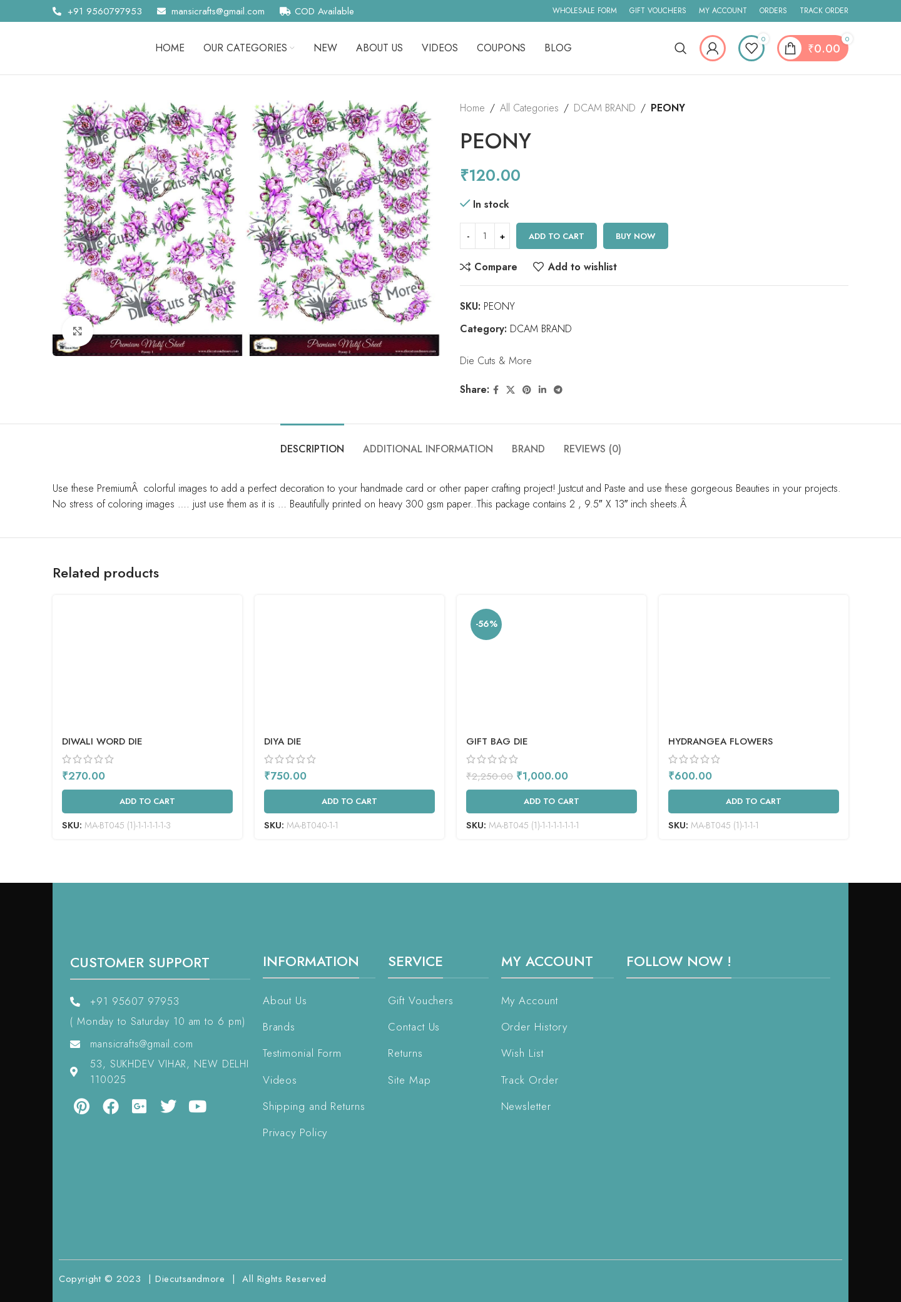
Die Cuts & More (496, 360)
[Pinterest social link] (527, 390)
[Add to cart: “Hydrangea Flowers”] (753, 801)
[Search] (680, 48)
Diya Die (283, 741)
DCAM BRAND (605, 108)
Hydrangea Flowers (720, 741)
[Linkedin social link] (542, 390)
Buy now (636, 236)
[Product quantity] (485, 236)
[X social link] (510, 390)
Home (472, 108)
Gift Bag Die (497, 741)
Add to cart (556, 236)
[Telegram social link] (558, 390)
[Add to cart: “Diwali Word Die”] (147, 801)
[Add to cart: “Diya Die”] (349, 801)
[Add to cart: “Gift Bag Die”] (551, 801)
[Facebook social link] (495, 390)
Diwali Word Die (102, 741)
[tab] (312, 443)
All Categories (529, 108)
